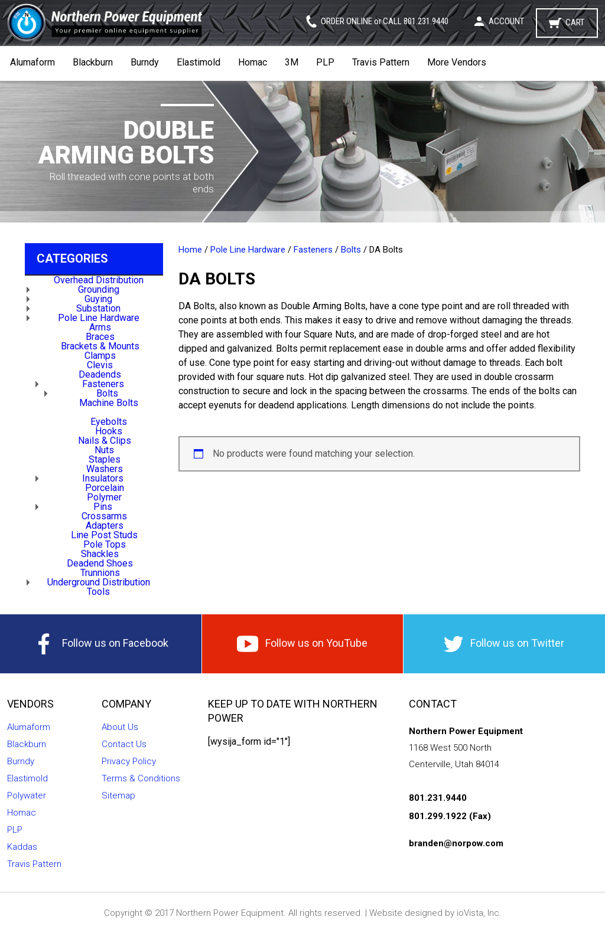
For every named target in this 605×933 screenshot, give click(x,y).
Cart (574, 22)
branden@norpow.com (456, 843)
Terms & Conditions (141, 778)
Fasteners (103, 383)
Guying (98, 299)
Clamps (100, 355)
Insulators (102, 478)
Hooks (108, 431)
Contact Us (124, 744)
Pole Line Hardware (98, 317)
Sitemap (118, 795)
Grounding (98, 289)
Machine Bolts (108, 402)
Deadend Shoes (100, 563)
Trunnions (100, 572)
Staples (105, 459)
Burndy (145, 62)
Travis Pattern (380, 62)
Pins (102, 506)
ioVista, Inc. (479, 913)
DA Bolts (108, 412)
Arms (100, 327)
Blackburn (93, 62)
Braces (100, 336)
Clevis (100, 365)
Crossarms (104, 516)
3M (291, 62)
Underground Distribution (98, 582)
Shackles (100, 553)
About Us (120, 727)
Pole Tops (104, 544)
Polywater (26, 795)
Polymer (104, 497)
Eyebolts (108, 421)
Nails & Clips (104, 440)
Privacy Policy (129, 761)
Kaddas (22, 847)
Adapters (104, 525)
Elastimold (198, 62)
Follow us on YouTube (302, 644)
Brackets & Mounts (100, 346)
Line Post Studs (104, 535)
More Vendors (456, 62)
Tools (98, 591)
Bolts (107, 393)
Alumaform (32, 62)
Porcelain (104, 487)
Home (190, 249)
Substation (98, 308)
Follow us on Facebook (101, 643)
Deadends (100, 374)
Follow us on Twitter (504, 644)
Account (506, 21)
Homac (252, 62)
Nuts (104, 450)
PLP (325, 62)
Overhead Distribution (99, 280)
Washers (104, 468)
